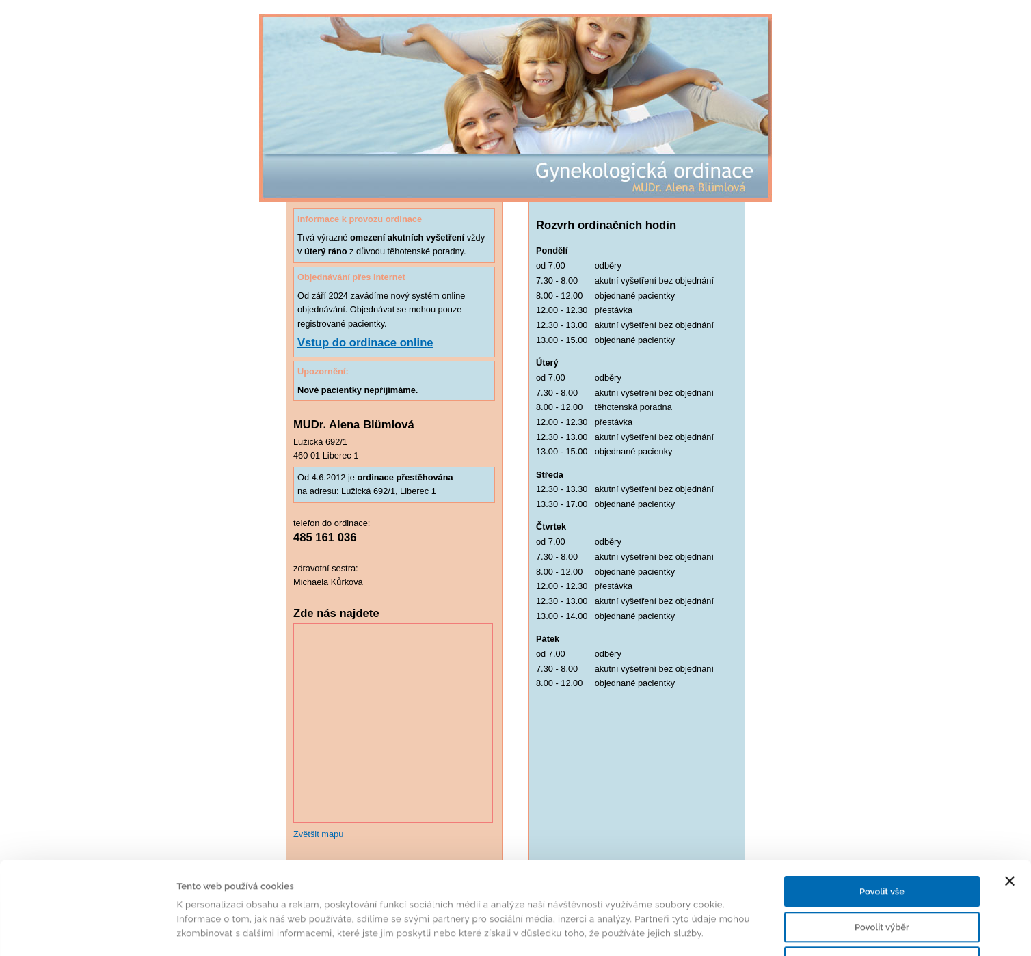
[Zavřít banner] (1010, 794)
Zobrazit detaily (661, 930)
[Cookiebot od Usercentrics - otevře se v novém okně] (88, 931)
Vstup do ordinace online (365, 342)
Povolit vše (882, 805)
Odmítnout (882, 875)
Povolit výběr (882, 840)
